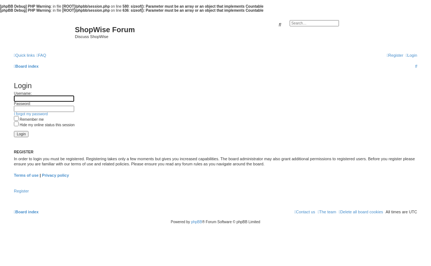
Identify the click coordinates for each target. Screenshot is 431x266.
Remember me (29, 119)
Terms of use (26, 175)
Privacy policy (55, 175)
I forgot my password (31, 114)
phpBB (196, 222)
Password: (22, 104)
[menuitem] (41, 55)
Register (21, 191)
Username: (23, 93)
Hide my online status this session (44, 125)
